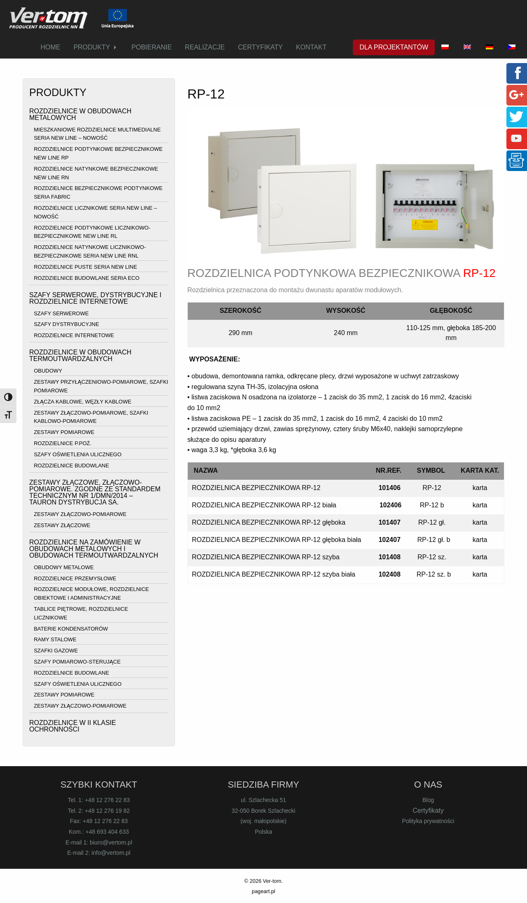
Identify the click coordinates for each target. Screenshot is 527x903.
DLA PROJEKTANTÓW (393, 47)
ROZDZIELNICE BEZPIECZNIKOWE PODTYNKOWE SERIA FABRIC (98, 192)
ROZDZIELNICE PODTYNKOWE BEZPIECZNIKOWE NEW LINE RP (98, 153)
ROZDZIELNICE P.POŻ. (62, 443)
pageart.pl (263, 891)
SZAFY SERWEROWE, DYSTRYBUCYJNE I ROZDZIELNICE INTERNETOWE (95, 298)
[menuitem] (50, 47)
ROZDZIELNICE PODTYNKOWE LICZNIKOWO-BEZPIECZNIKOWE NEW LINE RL (92, 232)
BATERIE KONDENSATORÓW (71, 629)
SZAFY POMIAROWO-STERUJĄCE (77, 662)
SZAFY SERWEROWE (61, 313)
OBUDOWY (48, 371)
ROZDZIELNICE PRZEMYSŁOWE (75, 578)
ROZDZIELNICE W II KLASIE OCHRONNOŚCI (72, 726)
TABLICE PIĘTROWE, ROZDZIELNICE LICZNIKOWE (81, 613)
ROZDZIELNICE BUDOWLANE (71, 465)
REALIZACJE (205, 47)
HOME (50, 47)
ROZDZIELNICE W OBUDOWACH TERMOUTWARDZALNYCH (80, 355)
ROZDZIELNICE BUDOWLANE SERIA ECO (86, 278)
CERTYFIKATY (260, 47)
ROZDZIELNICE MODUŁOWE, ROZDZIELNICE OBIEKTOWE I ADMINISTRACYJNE (91, 593)
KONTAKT (311, 47)
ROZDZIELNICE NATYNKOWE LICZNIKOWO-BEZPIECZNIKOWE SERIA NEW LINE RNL (90, 251)
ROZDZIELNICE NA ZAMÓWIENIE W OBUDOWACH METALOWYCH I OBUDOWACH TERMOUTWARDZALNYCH (93, 549)
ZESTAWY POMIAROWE (64, 432)
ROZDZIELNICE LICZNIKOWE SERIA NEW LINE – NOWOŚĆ (95, 212)
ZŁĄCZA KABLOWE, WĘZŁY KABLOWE (82, 402)
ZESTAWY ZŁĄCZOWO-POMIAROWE (80, 514)
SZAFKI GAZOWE (56, 650)
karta (480, 487)
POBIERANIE (151, 47)
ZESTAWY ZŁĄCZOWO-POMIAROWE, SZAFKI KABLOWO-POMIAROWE (91, 417)
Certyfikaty (428, 810)
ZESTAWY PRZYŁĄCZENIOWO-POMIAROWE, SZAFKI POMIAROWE (101, 386)
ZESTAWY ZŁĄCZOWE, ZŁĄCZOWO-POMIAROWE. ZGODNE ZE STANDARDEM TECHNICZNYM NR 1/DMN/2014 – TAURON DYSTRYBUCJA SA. (95, 492)
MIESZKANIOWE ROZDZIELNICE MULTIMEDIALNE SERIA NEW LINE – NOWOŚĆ (97, 134)
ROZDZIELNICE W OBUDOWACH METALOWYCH (80, 114)
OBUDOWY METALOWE (63, 567)
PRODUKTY (91, 47)
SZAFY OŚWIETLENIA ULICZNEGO (77, 454)
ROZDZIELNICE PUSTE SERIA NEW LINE (85, 267)
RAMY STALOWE (55, 640)
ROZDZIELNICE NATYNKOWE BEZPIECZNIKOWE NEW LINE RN (96, 173)
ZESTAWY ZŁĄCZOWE (62, 525)
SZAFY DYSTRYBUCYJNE (66, 324)
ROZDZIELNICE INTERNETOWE (74, 335)
